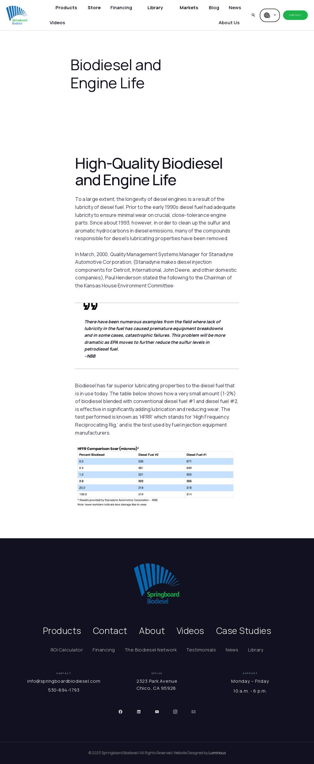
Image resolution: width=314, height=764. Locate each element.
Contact (295, 15)
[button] (66, 8)
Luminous (217, 752)
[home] (17, 15)
